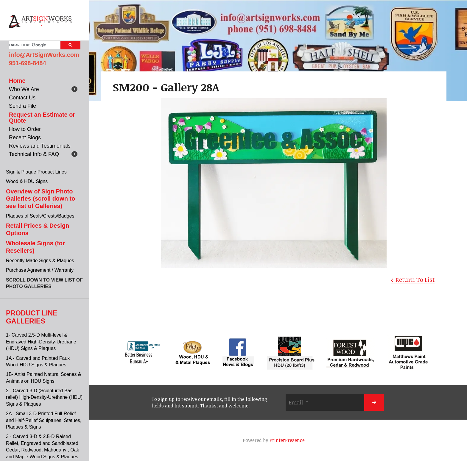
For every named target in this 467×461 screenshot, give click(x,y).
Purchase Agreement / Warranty (40, 270)
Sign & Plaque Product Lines (36, 171)
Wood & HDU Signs (27, 181)
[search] (34, 45)
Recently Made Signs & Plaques (40, 260)
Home (17, 80)
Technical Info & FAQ (34, 154)
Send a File (22, 106)
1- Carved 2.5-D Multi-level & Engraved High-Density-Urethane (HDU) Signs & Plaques (41, 341)
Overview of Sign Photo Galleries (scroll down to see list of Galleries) (40, 198)
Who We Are (24, 89)
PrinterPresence (287, 440)
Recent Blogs (25, 137)
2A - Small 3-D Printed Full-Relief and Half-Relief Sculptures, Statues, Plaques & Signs (43, 420)
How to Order (25, 129)
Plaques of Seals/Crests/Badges (40, 215)
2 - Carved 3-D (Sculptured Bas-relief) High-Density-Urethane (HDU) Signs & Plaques (44, 397)
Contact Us (22, 98)
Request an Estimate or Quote (42, 117)
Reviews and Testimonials (40, 146)
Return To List (415, 279)
